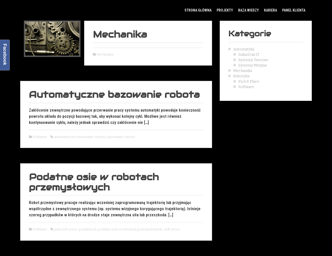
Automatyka (243, 49)
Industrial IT (248, 54)
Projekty (225, 10)
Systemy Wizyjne (252, 65)
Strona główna (198, 10)
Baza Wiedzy (248, 10)
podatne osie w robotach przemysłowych (130, 229)
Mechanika (120, 34)
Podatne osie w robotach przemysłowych (94, 182)
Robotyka (241, 76)
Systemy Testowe (253, 60)
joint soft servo (66, 229)
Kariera (270, 10)
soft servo (172, 229)
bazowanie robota (120, 137)
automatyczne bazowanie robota (79, 137)
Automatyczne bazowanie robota (114, 94)
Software (40, 137)
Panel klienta (293, 10)
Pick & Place (248, 81)
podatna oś (87, 229)
